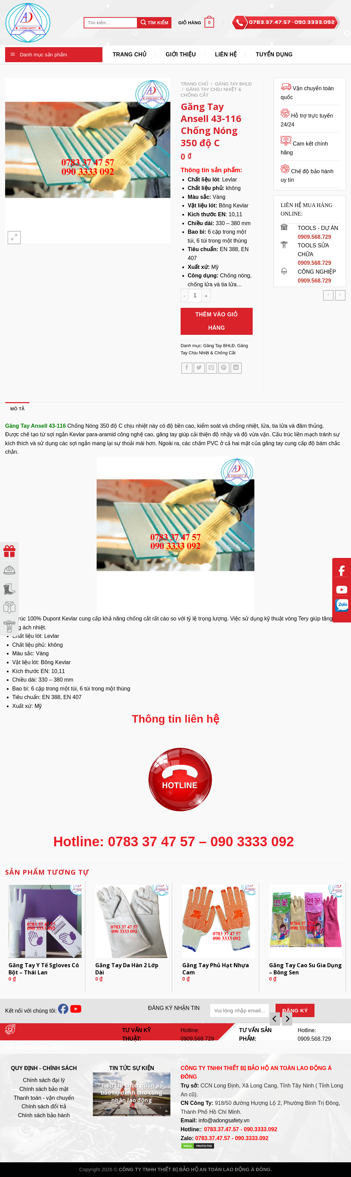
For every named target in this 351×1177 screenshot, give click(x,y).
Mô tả (17, 408)
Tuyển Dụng (274, 54)
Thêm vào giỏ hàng (216, 321)
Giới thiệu (181, 54)
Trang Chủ (129, 54)
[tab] (17, 409)
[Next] (287, 1019)
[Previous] (275, 1019)
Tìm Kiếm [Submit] (154, 22)
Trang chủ (194, 83)
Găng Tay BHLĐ (233, 83)
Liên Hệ (226, 54)
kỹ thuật (273, 618)
